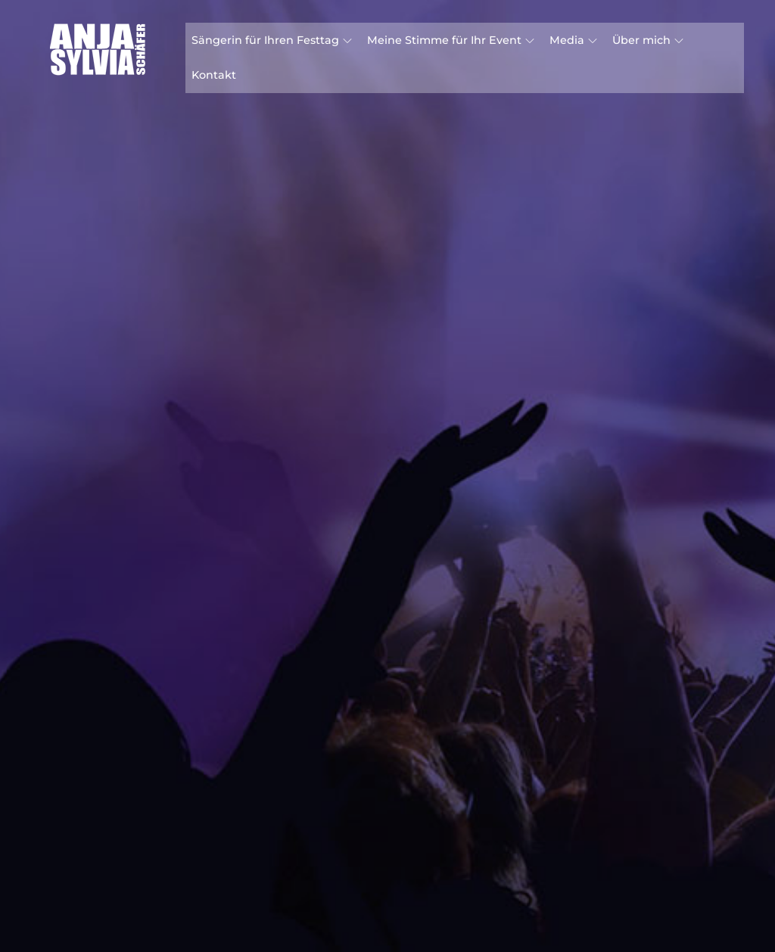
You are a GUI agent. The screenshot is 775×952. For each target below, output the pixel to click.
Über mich (647, 40)
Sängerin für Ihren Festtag (271, 40)
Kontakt (213, 75)
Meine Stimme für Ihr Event (450, 40)
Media (573, 40)
